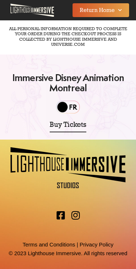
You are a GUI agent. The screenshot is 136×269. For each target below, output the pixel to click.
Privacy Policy (96, 244)
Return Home (101, 10)
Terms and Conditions (48, 244)
